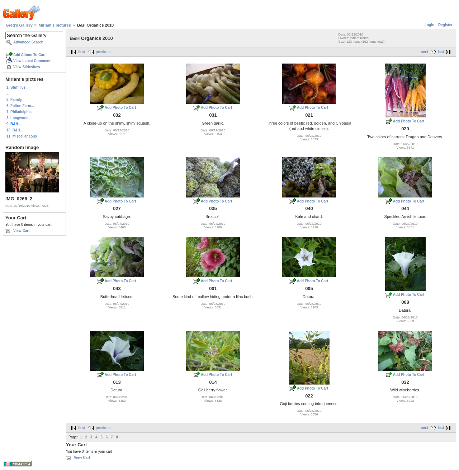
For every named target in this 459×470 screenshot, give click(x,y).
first (81, 52)
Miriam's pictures (55, 25)
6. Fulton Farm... (20, 106)
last (441, 52)
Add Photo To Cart (120, 108)
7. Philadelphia (19, 112)
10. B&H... (14, 130)
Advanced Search (28, 42)
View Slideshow (26, 67)
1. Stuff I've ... (17, 87)
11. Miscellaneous (21, 136)
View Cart (21, 231)
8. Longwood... (19, 118)
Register (445, 25)
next (424, 52)
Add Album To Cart (29, 55)
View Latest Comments (32, 61)
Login (429, 25)
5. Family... (15, 100)
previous (103, 52)
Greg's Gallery (19, 25)
